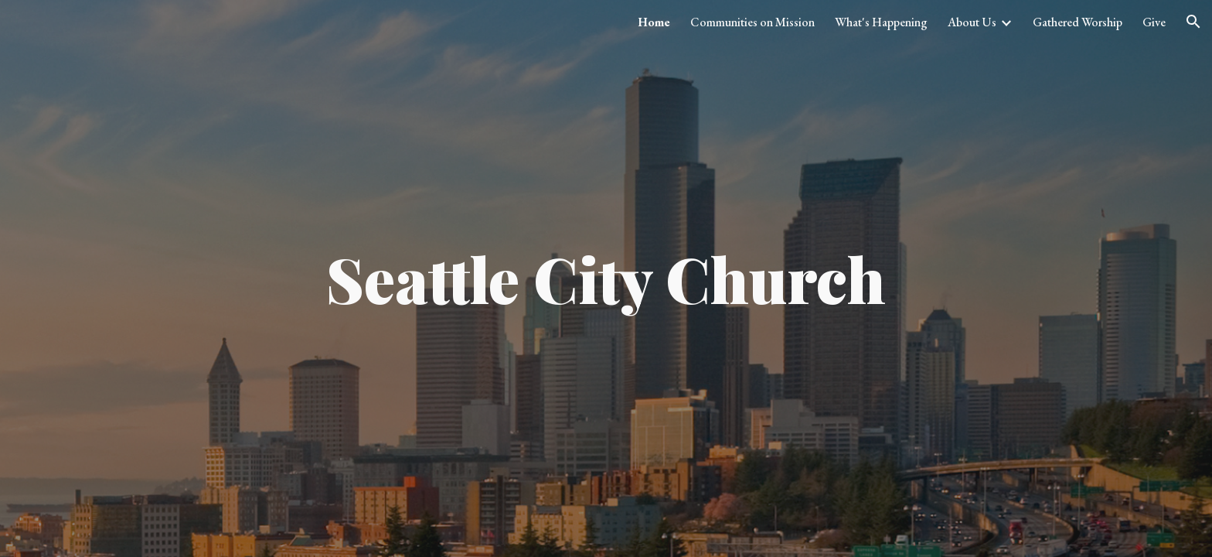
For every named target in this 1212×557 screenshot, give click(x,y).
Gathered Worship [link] (1077, 22)
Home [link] (654, 22)
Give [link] (1154, 22)
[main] (606, 278)
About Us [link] (972, 22)
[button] (1193, 21)
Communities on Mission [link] (752, 22)
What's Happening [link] (881, 22)
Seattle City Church (606, 278)
